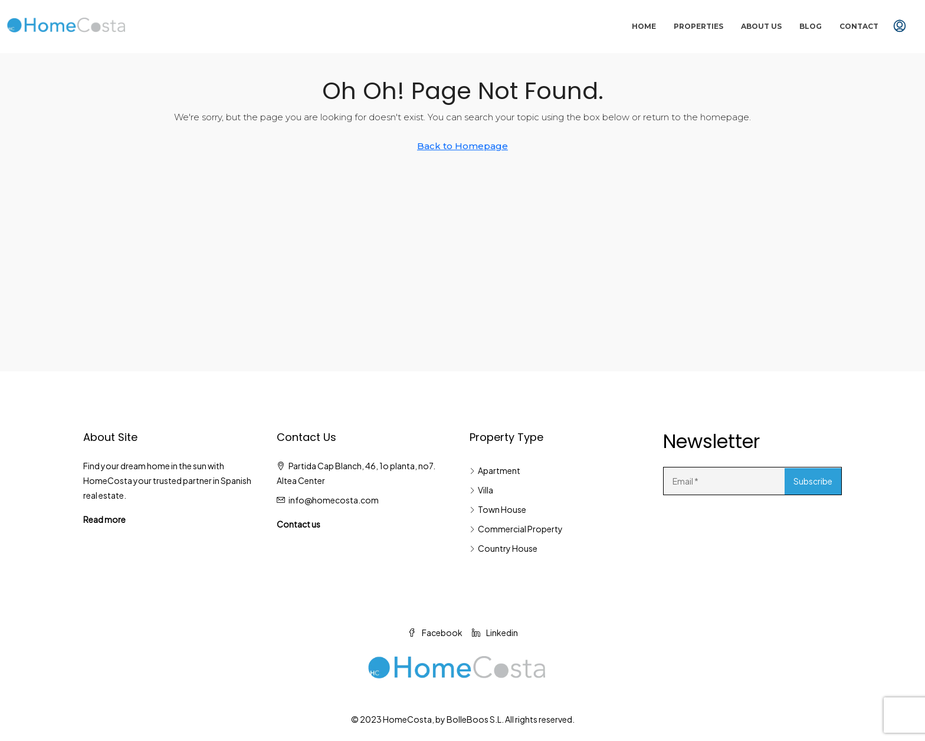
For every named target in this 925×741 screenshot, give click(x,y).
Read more (104, 519)
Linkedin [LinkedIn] (495, 632)
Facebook (435, 632)
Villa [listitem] (481, 490)
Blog (810, 26)
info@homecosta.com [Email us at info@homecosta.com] (333, 500)
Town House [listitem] (498, 509)
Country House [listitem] (503, 548)
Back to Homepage (462, 146)
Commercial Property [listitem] (516, 528)
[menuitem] (899, 26)
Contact (858, 26)
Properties (698, 26)
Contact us (298, 524)
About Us (761, 26)
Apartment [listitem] (495, 470)
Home (644, 26)
